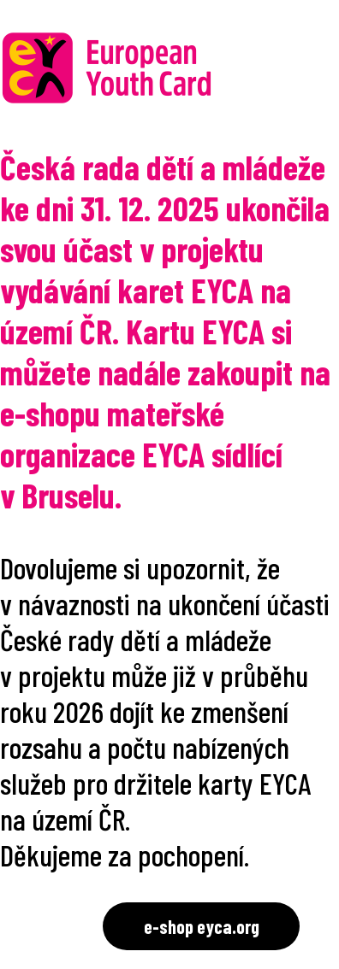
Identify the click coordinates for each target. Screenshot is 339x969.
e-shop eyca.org (201, 926)
